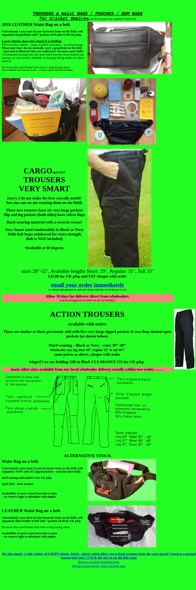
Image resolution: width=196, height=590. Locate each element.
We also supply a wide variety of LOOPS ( (31, 554)
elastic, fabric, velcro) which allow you (88, 554)
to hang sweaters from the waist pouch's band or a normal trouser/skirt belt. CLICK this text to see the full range (128, 556)
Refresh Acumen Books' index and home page (99, 566)
